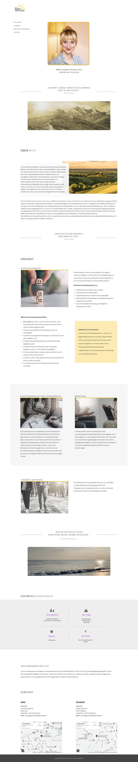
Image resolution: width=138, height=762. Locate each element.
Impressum (81, 758)
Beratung (110, 350)
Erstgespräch (95, 333)
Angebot (17, 25)
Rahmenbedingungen (22, 29)
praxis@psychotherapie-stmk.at (69, 70)
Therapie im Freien (89, 354)
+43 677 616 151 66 (30, 713)
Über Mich (18, 22)
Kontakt (17, 32)
